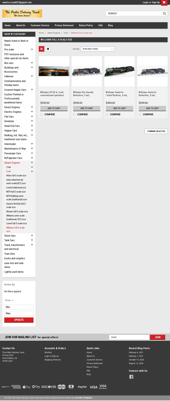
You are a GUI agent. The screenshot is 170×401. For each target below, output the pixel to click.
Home (8, 25)
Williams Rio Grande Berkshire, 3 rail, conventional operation (85, 95)
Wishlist (48, 352)
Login (145, 2)
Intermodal (10, 144)
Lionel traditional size (16, 187)
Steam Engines (12, 162)
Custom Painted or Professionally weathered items (14, 98)
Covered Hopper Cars (15, 89)
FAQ (100, 25)
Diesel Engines (12, 107)
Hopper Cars (10, 130)
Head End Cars (12, 125)
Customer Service (40, 25)
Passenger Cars (12, 153)
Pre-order (9, 49)
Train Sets (9, 253)
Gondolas (9, 121)
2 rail (8, 167)
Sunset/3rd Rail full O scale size (16, 205)
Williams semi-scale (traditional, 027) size (16, 217)
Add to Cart (54, 108)
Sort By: (76, 49)
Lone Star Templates (83, 398)
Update (19, 319)
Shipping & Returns (53, 360)
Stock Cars (10, 235)
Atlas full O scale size (16, 175)
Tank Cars (9, 240)
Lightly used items (13, 271)
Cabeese (8, 76)
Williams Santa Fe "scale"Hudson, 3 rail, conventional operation (118, 95)
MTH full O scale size (16, 191)
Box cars (8, 63)
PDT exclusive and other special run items (16, 56)
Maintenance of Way (15, 148)
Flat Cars (9, 116)
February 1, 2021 (136, 356)
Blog (110, 25)
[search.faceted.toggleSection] (9, 300)
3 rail (8, 171)
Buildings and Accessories (11, 69)
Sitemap (38, 398)
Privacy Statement (64, 25)
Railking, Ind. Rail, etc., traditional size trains (16, 137)
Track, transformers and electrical (14, 247)
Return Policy (86, 25)
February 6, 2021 (136, 352)
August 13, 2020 (136, 363)
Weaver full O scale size (17, 211)
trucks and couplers (14, 258)
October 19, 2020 (136, 360)
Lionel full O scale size (16, 223)
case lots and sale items (13, 265)
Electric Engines (12, 111)
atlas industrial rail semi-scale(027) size (16, 181)
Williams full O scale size (15, 229)
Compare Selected (156, 131)
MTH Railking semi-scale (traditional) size (16, 198)
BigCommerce (58, 398)
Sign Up (156, 2)
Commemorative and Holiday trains (15, 83)
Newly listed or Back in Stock (16, 42)
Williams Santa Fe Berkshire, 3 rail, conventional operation (150, 95)
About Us (20, 25)
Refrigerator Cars (13, 158)
